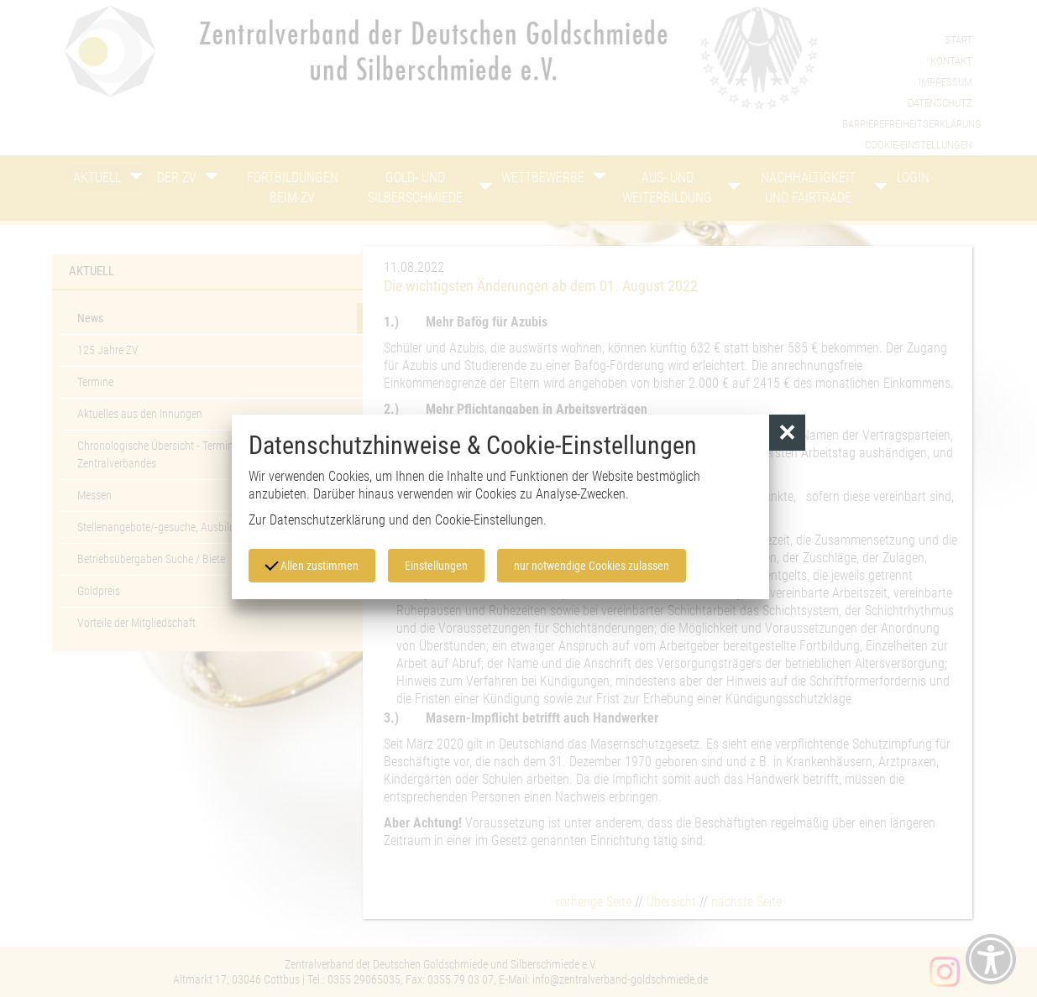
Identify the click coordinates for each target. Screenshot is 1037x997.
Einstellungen (436, 565)
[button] (787, 433)
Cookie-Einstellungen (489, 520)
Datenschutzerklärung (327, 520)
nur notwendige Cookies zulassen (591, 565)
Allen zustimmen (311, 564)
